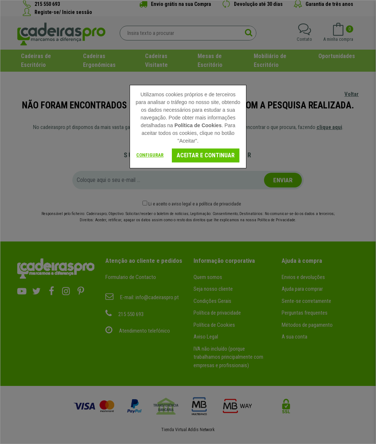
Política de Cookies (197, 125)
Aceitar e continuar (206, 155)
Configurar (149, 155)
